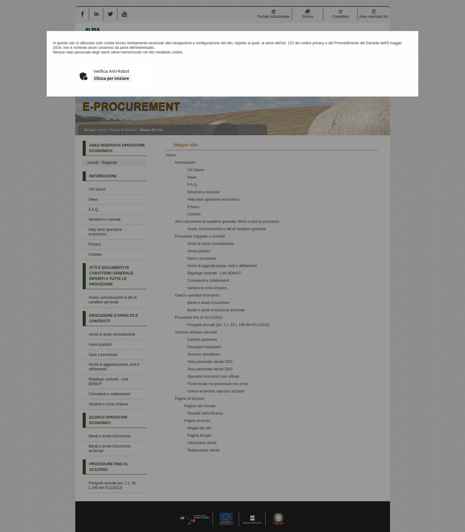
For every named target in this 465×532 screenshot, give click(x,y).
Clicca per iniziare (111, 78)
